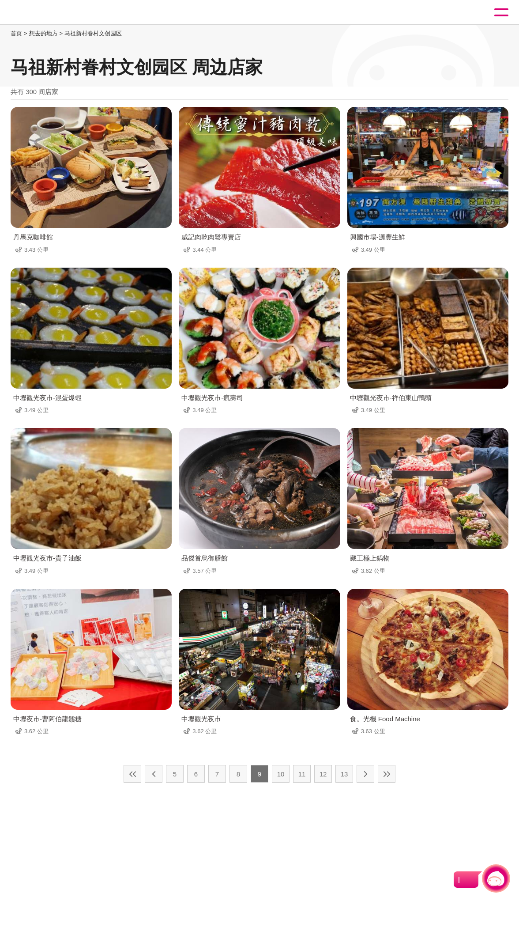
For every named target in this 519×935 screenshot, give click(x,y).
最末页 (386, 774)
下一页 (365, 774)
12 (323, 774)
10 (281, 774)
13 (344, 774)
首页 (16, 33)
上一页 (153, 774)
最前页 (132, 774)
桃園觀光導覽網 (43, 12)
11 (302, 774)
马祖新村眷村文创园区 (93, 33)
